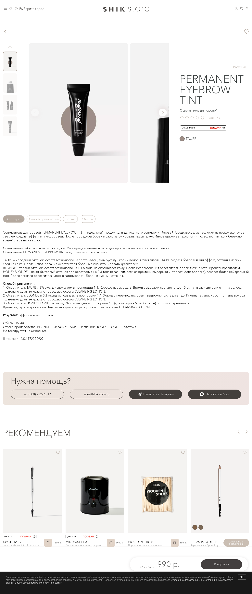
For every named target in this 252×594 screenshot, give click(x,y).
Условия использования (185, 580)
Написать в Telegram (156, 394)
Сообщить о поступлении (236, 542)
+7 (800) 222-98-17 (37, 394)
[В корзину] (48, 543)
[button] (163, 112)
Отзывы (97, 219)
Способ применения (48, 219)
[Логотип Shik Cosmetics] (126, 9)
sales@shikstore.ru (96, 394)
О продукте (15, 219)
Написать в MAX (215, 394)
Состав (77, 219)
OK (242, 577)
